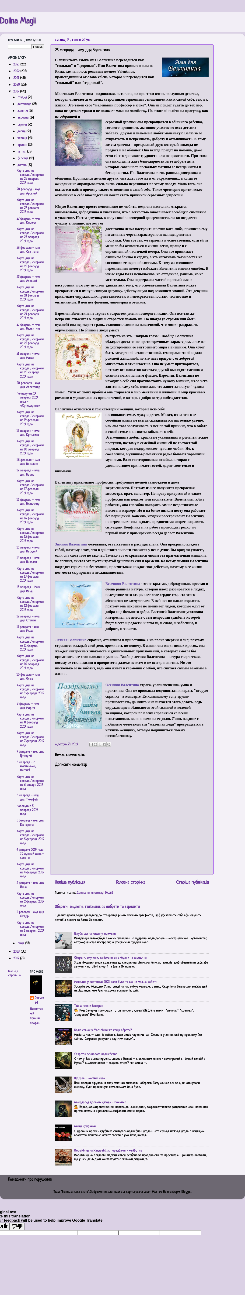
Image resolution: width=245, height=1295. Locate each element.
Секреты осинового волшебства (95, 1054)
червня (23, 138)
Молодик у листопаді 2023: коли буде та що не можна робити (115, 982)
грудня (23, 97)
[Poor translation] (17, 1226)
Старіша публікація (192, 882)
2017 (16, 958)
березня (23, 158)
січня (21, 943)
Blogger (186, 1192)
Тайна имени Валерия (88, 1006)
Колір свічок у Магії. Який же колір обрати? (103, 1030)
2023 (16, 64)
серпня (23, 124)
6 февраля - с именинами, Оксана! (26, 766)
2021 (16, 78)
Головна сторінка (130, 882)
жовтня (23, 111)
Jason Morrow (153, 1192)
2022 (16, 71)
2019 (16, 91)
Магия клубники (85, 1126)
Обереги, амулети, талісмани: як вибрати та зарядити (97, 907)
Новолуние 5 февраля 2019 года (27, 810)
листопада (25, 104)
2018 (17, 952)
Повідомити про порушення (30, 1180)
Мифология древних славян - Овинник (100, 1102)
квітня (22, 151)
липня (22, 131)
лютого (23, 165)
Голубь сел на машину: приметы (95, 934)
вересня (23, 117)
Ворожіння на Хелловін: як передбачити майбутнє (108, 1150)
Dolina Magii (17, 21)
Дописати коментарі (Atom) (95, 893)
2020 (17, 85)
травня (23, 145)
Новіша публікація (70, 882)
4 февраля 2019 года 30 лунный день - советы (30, 854)
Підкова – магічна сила (89, 1078)
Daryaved (39, 1000)
